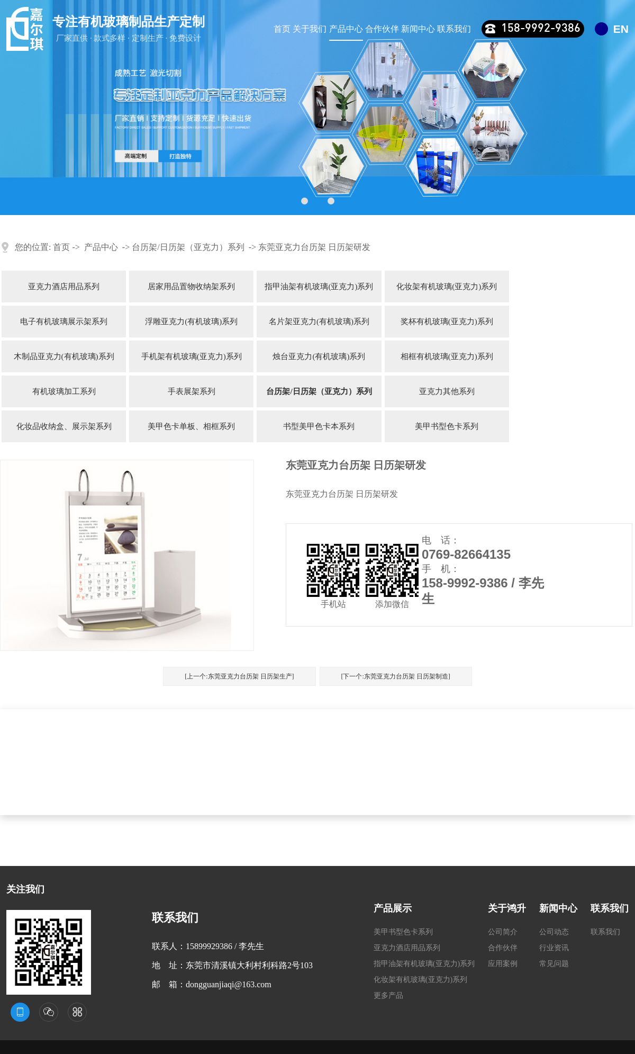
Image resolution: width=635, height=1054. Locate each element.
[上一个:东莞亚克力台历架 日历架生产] (239, 676)
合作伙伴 (382, 28)
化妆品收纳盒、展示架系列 (64, 426)
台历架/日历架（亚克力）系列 (188, 247)
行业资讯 (554, 948)
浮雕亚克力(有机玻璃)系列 (191, 321)
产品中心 (346, 28)
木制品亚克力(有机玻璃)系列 (64, 356)
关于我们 (309, 28)
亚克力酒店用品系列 (63, 286)
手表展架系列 (191, 391)
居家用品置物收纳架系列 (191, 286)
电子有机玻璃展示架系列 (63, 321)
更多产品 (388, 995)
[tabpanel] (317, 107)
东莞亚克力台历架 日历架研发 (314, 247)
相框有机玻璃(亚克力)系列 (447, 356)
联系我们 (454, 28)
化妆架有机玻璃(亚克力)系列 (446, 286)
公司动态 (554, 932)
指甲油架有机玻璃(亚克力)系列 (319, 286)
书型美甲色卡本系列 (319, 426)
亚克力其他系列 (447, 391)
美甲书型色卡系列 (446, 426)
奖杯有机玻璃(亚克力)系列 (447, 321)
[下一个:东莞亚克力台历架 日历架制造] (395, 676)
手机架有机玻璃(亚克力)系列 (191, 356)
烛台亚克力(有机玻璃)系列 (319, 356)
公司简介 (503, 932)
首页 (282, 28)
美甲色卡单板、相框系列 (191, 426)
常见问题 (554, 964)
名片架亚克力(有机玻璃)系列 (319, 321)
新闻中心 (418, 28)
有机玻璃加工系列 (64, 391)
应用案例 (503, 964)
